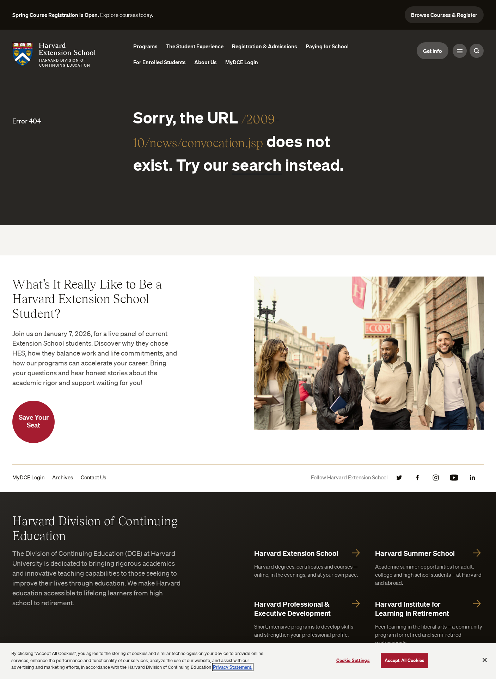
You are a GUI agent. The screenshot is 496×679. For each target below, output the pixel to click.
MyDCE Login (28, 477)
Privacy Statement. (232, 667)
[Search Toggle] (477, 51)
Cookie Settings (353, 660)
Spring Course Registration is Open (55, 14)
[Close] (484, 660)
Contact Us (93, 477)
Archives (62, 477)
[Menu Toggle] (460, 51)
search (257, 164)
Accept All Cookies (404, 660)
